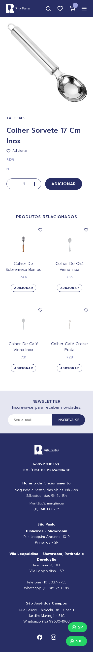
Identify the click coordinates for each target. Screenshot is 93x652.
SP (77, 627)
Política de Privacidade (46, 470)
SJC (76, 641)
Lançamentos (46, 463)
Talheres (16, 118)
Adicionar (63, 184)
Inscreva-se (68, 420)
